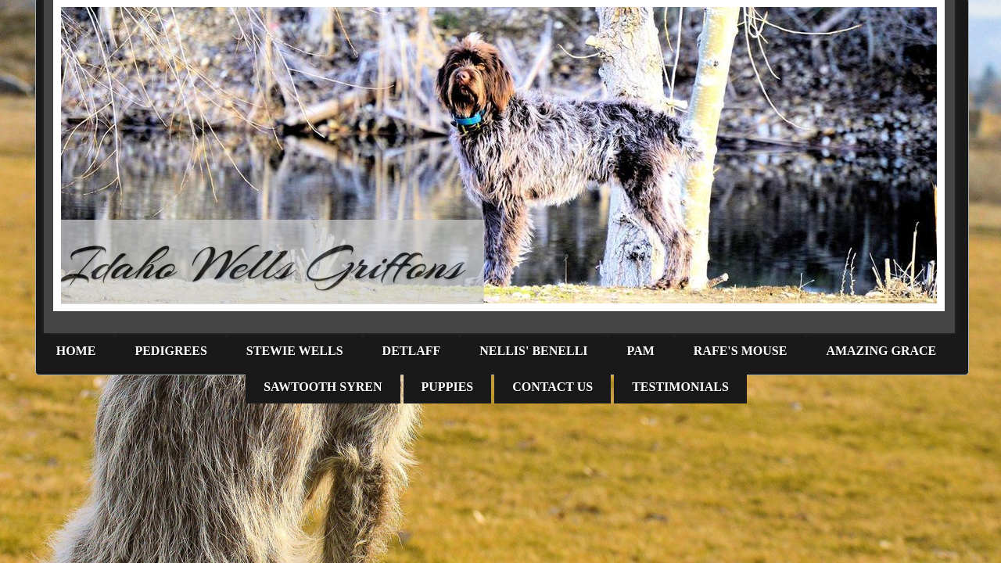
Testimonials (680, 386)
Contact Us (552, 386)
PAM (641, 350)
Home (76, 350)
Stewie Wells (294, 350)
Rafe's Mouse (741, 350)
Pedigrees (170, 350)
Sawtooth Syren (323, 386)
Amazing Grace (881, 350)
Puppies (448, 386)
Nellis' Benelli (533, 350)
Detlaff (411, 350)
